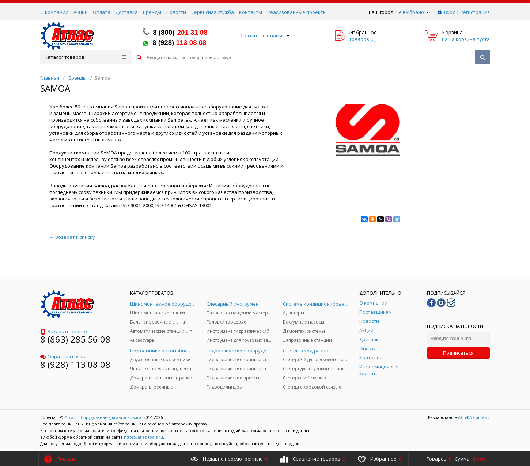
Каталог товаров (85, 57)
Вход (449, 12)
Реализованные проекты (297, 12)
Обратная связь (62, 356)
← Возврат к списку (72, 237)
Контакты (250, 12)
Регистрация (475, 12)
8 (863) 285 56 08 (75, 339)
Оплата (101, 12)
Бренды (152, 12)
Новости (176, 12)
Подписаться (458, 353)
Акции (80, 12)
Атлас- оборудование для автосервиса (103, 417)
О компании (54, 12)
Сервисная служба (212, 12)
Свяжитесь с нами (265, 35)
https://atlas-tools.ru (143, 437)
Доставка (127, 12)
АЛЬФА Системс (473, 417)
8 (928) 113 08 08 (75, 364)
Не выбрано (412, 12)
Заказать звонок (64, 331)
